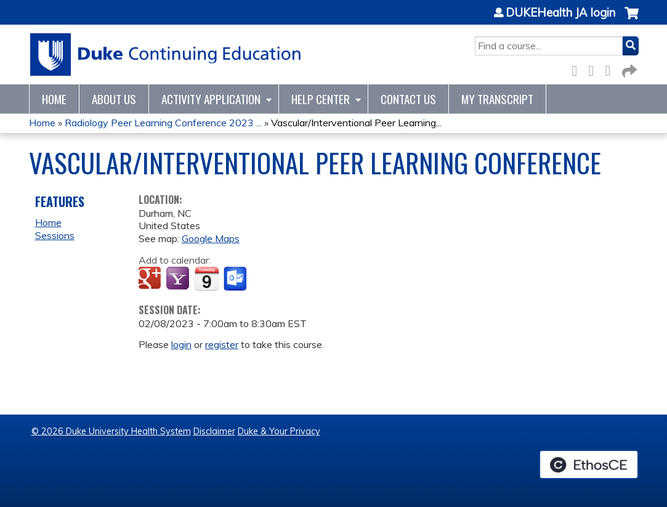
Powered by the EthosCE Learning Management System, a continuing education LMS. (589, 464)
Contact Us (408, 99)
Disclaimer (214, 431)
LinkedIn (611, 69)
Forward (628, 69)
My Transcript (497, 99)
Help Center (320, 99)
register (221, 344)
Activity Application (211, 99)
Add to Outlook (236, 279)
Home (54, 99)
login (181, 344)
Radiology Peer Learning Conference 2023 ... (163, 122)
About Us (114, 99)
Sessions (55, 235)
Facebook (578, 69)
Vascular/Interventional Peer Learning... (356, 122)
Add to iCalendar (206, 278)
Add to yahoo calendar (179, 279)
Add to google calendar (151, 279)
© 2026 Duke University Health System (111, 431)
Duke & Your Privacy (279, 431)
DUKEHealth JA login (560, 12)
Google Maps (211, 238)
